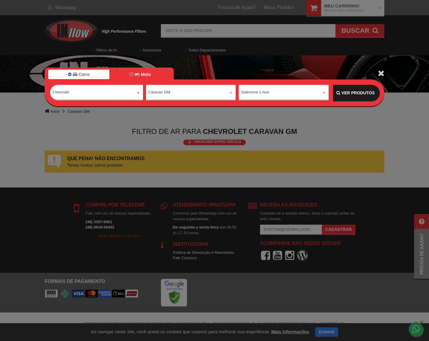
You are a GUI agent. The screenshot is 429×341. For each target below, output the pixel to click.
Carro (79, 74)
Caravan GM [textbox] (159, 92)
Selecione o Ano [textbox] (255, 92)
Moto (140, 74)
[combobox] (96, 93)
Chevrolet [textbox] (60, 92)
